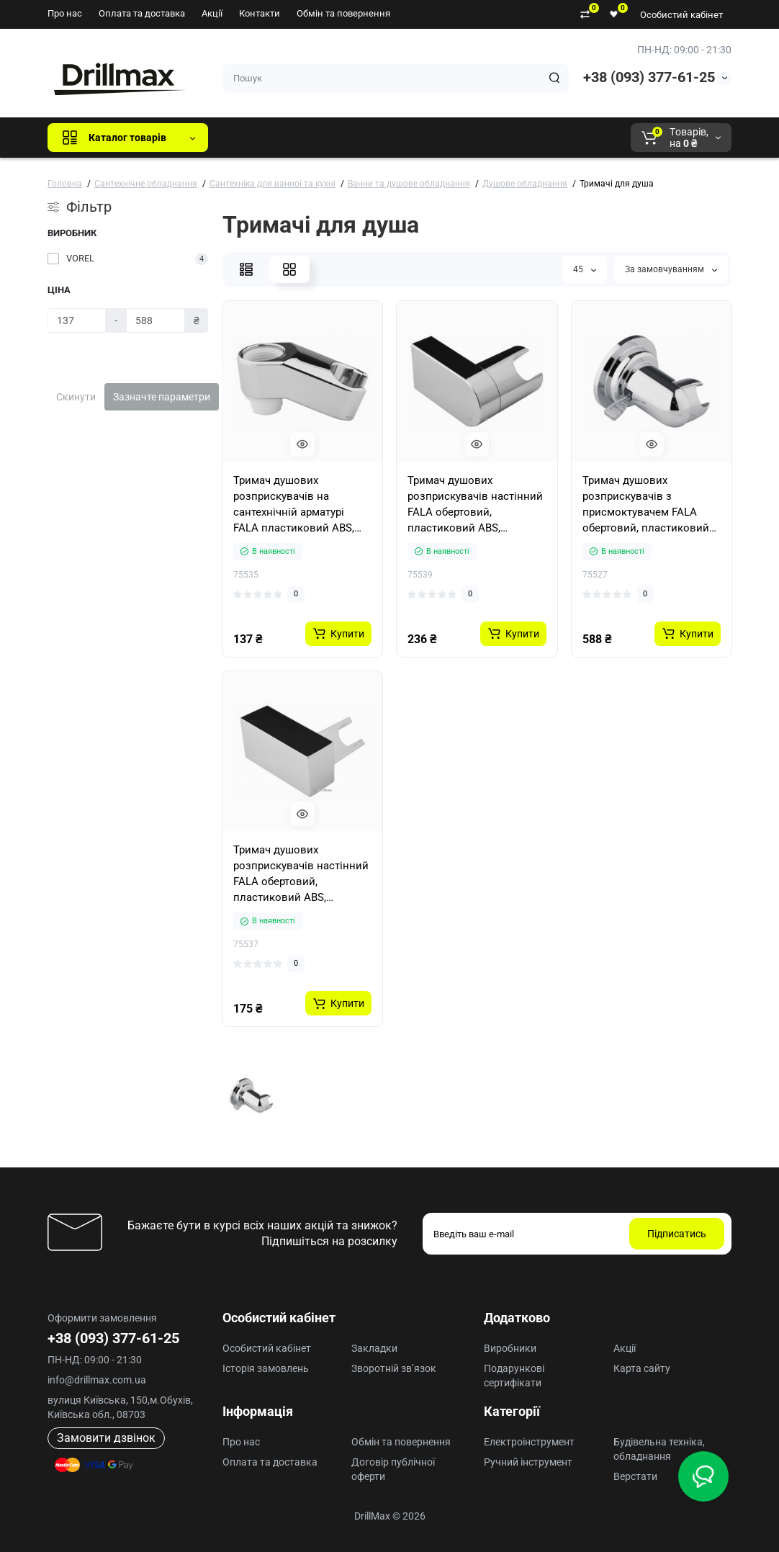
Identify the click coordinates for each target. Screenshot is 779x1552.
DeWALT (366, 137)
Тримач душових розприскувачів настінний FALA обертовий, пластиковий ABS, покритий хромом (475, 505)
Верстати (635, 1476)
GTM (315, 137)
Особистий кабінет (681, 14)
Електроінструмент (529, 1442)
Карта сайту (641, 1368)
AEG (464, 137)
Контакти (259, 13)
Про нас (65, 13)
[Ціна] (77, 320)
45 (584, 269)
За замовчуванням (671, 269)
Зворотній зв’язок (393, 1368)
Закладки (374, 1348)
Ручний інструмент (528, 1462)
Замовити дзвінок (106, 1438)
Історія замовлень (265, 1368)
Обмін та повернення (343, 13)
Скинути (76, 397)
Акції (212, 13)
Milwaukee (519, 137)
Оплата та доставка (142, 13)
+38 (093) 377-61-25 (649, 77)
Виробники (510, 1348)
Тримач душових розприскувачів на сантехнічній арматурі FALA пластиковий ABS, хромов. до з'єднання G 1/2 (293, 505)
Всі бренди (258, 137)
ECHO (419, 137)
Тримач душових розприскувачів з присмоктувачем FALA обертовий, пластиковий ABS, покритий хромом (645, 505)
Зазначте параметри (161, 397)
